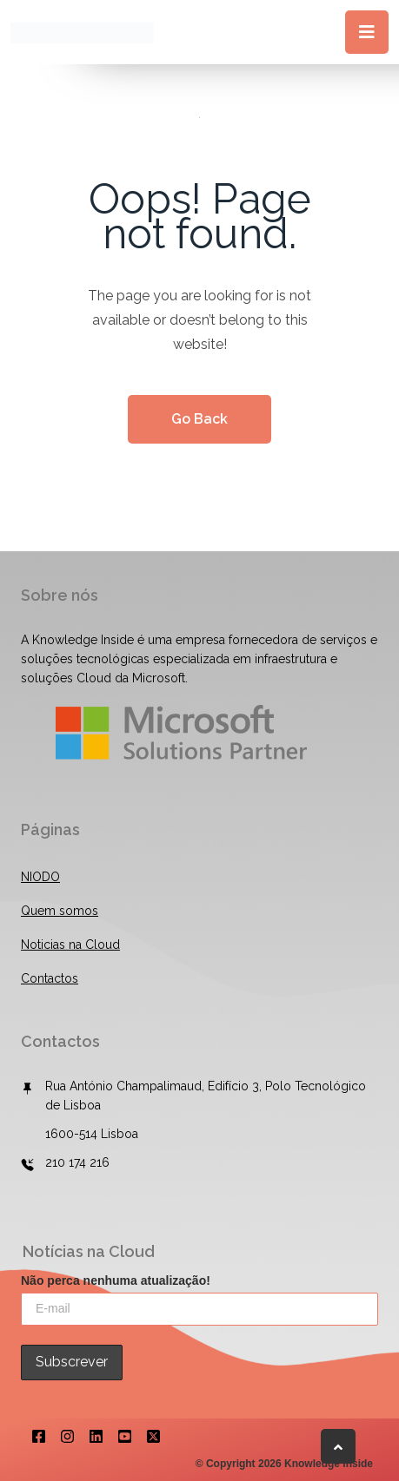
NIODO (40, 877)
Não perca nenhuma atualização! (115, 1280)
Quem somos (59, 911)
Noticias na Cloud (70, 944)
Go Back (199, 419)
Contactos (49, 978)
